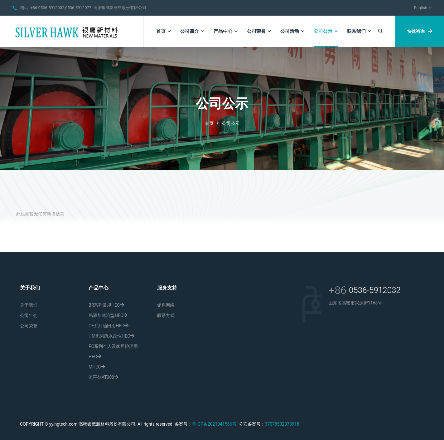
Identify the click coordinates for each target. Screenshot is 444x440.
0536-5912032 (375, 290)
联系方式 (166, 315)
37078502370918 (282, 424)
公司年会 (28, 315)
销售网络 (166, 305)
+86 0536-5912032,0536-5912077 (60, 7)
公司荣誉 (28, 325)
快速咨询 (419, 31)
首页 (209, 123)
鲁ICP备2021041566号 (214, 424)
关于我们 (28, 305)
